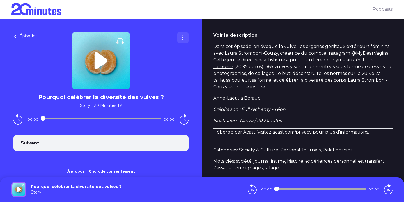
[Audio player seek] (101, 118)
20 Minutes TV (108, 105)
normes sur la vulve (352, 73)
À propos (75, 171)
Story (85, 105)
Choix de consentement (112, 171)
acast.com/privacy (292, 132)
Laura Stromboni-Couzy (251, 53)
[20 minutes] (192, 9)
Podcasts (383, 9)
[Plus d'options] (183, 37)
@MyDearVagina (370, 53)
